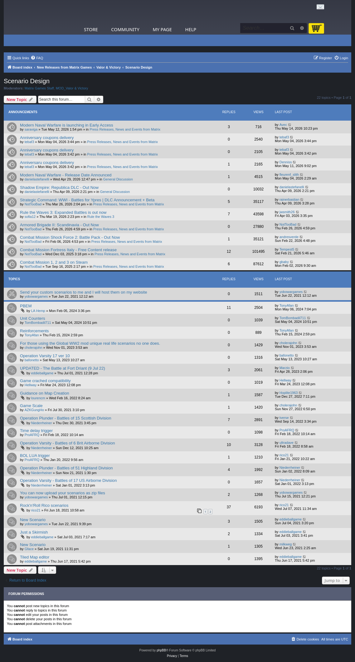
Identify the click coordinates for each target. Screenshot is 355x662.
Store (91, 29)
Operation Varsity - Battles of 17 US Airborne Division (68, 480)
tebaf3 (29, 142)
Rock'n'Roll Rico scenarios (44, 505)
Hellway (31, 385)
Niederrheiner (41, 423)
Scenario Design (27, 81)
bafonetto (32, 360)
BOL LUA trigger (35, 455)
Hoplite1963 (289, 393)
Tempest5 (287, 249)
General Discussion (118, 179)
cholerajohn (33, 347)
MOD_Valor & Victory (72, 88)
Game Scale (31, 405)
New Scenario (33, 519)
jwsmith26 (287, 212)
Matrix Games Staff (39, 88)
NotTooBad (33, 204)
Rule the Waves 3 (100, 216)
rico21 (284, 455)
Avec (283, 125)
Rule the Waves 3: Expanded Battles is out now (63, 212)
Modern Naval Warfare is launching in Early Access (66, 125)
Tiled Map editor (34, 557)
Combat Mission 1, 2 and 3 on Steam (54, 262)
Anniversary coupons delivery (47, 137)
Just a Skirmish (34, 532)
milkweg (286, 544)
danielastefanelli (37, 179)
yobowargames (36, 296)
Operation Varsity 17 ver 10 (45, 355)
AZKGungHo (34, 410)
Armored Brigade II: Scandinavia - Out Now (59, 225)
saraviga (31, 129)
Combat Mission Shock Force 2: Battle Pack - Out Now (70, 237)
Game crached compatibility (45, 380)
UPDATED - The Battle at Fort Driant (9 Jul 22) (62, 368)
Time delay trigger (36, 430)
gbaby (284, 262)
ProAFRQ (32, 435)
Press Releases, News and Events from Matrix (125, 129)
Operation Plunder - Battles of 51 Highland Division (66, 468)
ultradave (287, 442)
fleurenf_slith (289, 174)
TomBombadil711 (38, 322)
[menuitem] (37, 58)
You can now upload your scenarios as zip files (62, 493)
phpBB (161, 650)
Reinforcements (34, 331)
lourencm (38, 398)
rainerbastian (289, 199)
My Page (162, 29)
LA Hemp (38, 311)
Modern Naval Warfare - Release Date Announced (65, 175)
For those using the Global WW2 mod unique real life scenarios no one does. (90, 343)
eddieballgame (42, 373)
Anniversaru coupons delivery (47, 162)
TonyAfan (287, 305)
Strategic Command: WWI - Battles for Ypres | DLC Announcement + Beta (87, 200)
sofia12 (30, 216)
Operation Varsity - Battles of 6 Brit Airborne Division (67, 443)
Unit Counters (32, 318)
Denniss (286, 162)
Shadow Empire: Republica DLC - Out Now (59, 187)
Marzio (285, 368)
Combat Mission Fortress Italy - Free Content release (68, 249)
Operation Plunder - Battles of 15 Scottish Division (65, 418)
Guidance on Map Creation (44, 393)
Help (191, 29)
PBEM (26, 306)
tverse (284, 418)
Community (125, 29)
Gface (29, 549)
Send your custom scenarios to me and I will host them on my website (83, 292)
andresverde (289, 237)
